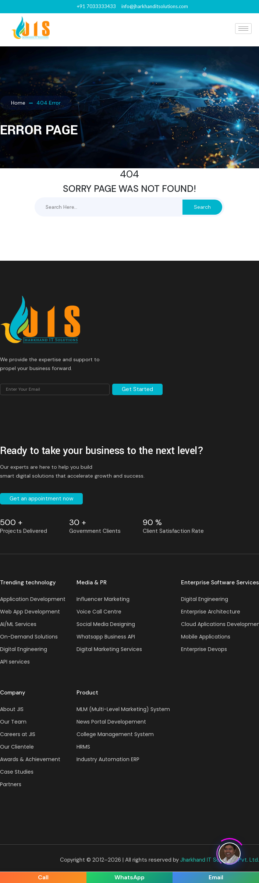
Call (43, 877)
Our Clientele (17, 746)
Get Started (137, 389)
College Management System (115, 734)
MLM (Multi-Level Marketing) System (123, 709)
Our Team (13, 721)
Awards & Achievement (30, 759)
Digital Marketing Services (109, 649)
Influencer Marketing (103, 599)
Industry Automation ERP (108, 759)
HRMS (83, 746)
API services (15, 661)
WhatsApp (129, 877)
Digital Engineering (23, 649)
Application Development (32, 599)
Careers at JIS (17, 734)
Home (18, 102)
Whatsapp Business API (106, 636)
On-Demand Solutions (29, 636)
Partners (10, 784)
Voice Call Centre (99, 611)
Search (202, 207)
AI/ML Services (18, 624)
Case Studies (16, 771)
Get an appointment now (41, 498)
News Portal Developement (111, 721)
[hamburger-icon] (243, 28)
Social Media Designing (106, 624)
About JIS (12, 709)
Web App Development (30, 611)
